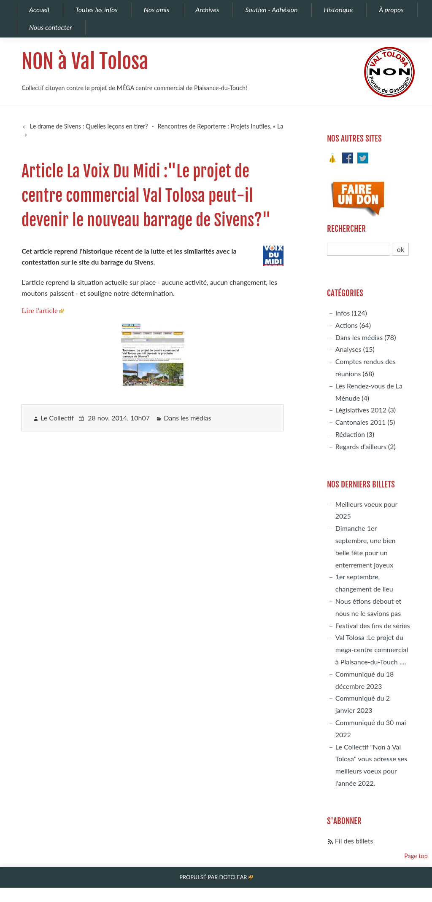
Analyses (348, 349)
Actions (346, 325)
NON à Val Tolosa (85, 61)
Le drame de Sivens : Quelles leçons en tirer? (88, 126)
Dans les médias (187, 418)
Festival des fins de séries (372, 625)
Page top (416, 855)
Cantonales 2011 (360, 422)
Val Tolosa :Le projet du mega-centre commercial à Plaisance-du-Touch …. (371, 649)
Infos (342, 313)
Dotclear (233, 877)
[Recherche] (359, 249)
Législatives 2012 (360, 410)
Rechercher (346, 229)
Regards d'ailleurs (360, 446)
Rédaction (350, 434)
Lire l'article (40, 310)
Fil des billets (354, 841)
